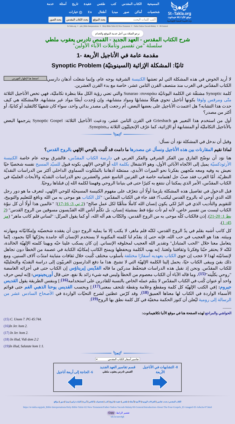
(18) (145, 292)
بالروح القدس (59, 149)
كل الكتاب (91, 197)
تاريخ (112, 402)
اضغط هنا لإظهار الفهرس (25, 78)
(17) (96, 286)
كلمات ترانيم (76, 402)
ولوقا (201, 99)
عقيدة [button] (87, 4)
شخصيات (99, 402)
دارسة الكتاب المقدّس (90, 157)
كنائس (91, 402)
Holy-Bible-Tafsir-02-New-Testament (116, 26)
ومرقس (215, 99)
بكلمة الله (120, 164)
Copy (111, 412)
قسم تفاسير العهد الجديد (117, 367)
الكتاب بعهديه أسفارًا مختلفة (150, 255)
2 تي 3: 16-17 (71, 203)
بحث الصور (56, 19)
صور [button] (126, 12)
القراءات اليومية (148, 402)
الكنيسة (138, 79)
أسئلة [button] (62, 4)
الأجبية (137, 402)
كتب (106, 402)
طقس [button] (101, 4)
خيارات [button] (75, 12)
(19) (94, 298)
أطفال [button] (102, 12)
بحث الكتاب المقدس (77, 19)
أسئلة (131, 402)
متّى (227, 99)
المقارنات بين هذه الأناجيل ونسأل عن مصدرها (171, 149)
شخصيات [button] (154, 12)
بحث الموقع (99, 19)
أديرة (85, 402)
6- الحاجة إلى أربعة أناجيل (75, 372)
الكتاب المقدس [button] (132, 4)
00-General (164, 26)
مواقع (56, 402)
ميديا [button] (115, 12)
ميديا (67, 402)
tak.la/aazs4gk (117, 416)
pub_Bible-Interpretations (89, 26)
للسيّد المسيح (48, 164)
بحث (166, 402)
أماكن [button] (138, 12)
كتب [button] (113, 4)
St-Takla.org (71, 26)
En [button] (90, 12)
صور (62, 402)
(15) (202, 273)
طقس (125, 402)
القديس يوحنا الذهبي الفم (48, 287)
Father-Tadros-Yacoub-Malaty (145, 26)
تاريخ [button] (75, 4)
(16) (64, 279)
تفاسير (159, 402)
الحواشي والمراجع (218, 313)
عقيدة (118, 402)
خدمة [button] (50, 4)
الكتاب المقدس (175, 402)
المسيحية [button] (153, 4)
